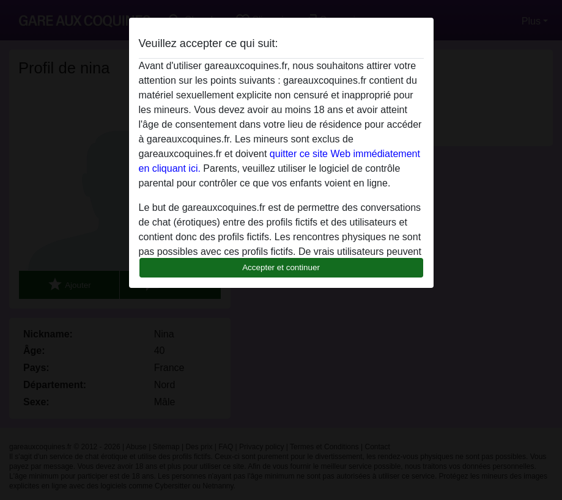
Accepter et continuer (281, 267)
